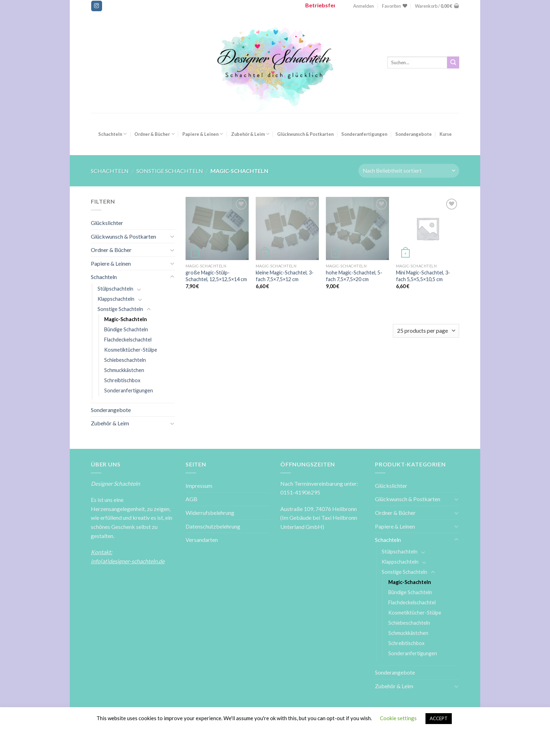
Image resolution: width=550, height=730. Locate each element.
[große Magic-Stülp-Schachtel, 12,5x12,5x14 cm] (217, 228)
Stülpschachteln (115, 289)
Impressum (199, 485)
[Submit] (453, 62)
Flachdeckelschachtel (128, 340)
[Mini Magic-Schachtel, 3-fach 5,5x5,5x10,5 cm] (427, 228)
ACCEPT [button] (439, 718)
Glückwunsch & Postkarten (305, 134)
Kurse (446, 134)
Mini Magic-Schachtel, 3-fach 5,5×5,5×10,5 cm (423, 276)
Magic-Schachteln (125, 319)
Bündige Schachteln (126, 329)
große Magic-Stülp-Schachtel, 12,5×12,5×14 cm (216, 276)
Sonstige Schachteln (169, 170)
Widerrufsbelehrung (210, 512)
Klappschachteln (116, 299)
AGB (191, 499)
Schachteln (112, 134)
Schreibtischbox (122, 380)
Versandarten (202, 539)
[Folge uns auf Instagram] (96, 6)
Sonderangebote (413, 134)
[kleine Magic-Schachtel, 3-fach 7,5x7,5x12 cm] (287, 228)
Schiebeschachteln (125, 360)
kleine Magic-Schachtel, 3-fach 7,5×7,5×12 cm (285, 276)
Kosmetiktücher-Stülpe (130, 350)
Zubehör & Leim (250, 134)
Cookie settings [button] (398, 718)
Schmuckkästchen (124, 370)
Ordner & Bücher (154, 134)
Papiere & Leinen (202, 134)
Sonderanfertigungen (364, 134)
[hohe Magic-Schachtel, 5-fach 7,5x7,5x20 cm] (357, 228)
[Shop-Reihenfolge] (408, 171)
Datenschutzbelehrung (213, 526)
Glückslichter (107, 222)
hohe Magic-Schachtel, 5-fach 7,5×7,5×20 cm (354, 276)
